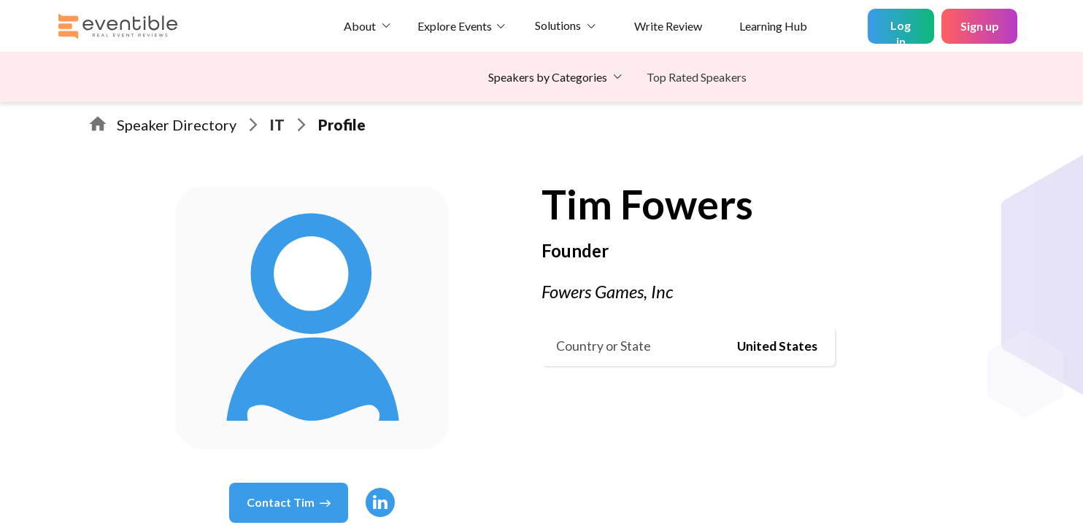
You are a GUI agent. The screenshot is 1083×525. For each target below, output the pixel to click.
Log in (900, 31)
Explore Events (454, 26)
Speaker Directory (176, 124)
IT (277, 124)
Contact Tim (289, 502)
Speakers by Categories (547, 77)
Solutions (558, 25)
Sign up (979, 26)
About (360, 26)
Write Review (668, 26)
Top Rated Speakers (697, 77)
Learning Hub (773, 26)
